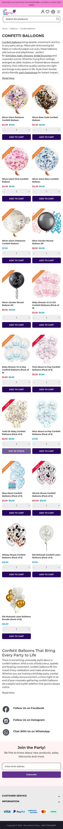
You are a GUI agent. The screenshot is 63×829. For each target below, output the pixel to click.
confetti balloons (39, 667)
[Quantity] (16, 130)
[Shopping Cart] (53, 12)
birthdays (11, 55)
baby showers (25, 55)
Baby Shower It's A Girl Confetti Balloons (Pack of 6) (45, 305)
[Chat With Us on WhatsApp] (31, 732)
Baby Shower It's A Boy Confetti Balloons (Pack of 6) (15, 370)
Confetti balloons (11, 42)
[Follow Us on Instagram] (31, 721)
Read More (8, 78)
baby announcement (25, 677)
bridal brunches (43, 55)
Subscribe (31, 774)
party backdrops (28, 72)
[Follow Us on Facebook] (31, 709)
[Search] (57, 19)
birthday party (41, 673)
